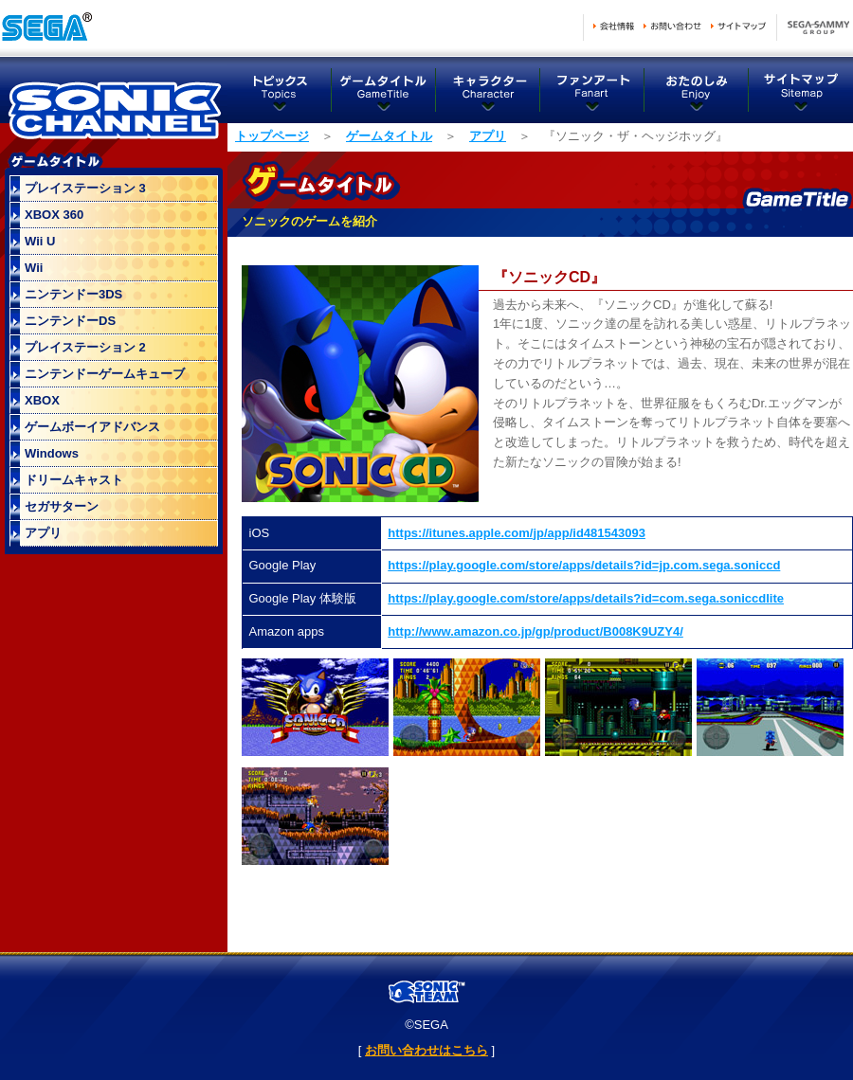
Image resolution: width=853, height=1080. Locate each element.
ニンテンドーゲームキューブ (105, 374)
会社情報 (613, 26)
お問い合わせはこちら (426, 1050)
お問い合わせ (672, 26)
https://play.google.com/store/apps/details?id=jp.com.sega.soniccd (584, 565)
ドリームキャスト (74, 480)
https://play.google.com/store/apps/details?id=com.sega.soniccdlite (586, 598)
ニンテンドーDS (70, 321)
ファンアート (592, 90)
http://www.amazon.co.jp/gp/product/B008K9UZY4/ (535, 631)
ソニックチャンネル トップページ (113, 104)
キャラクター (488, 90)
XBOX (42, 400)
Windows (52, 453)
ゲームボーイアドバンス (92, 427)
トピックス (279, 90)
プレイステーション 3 (85, 188)
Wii (34, 268)
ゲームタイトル (384, 90)
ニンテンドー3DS (73, 294)
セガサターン (62, 506)
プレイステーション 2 (85, 347)
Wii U (40, 241)
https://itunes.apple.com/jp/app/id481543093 (516, 533)
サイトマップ (738, 26)
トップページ (272, 136)
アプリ (487, 136)
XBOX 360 (54, 214)
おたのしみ (696, 90)
